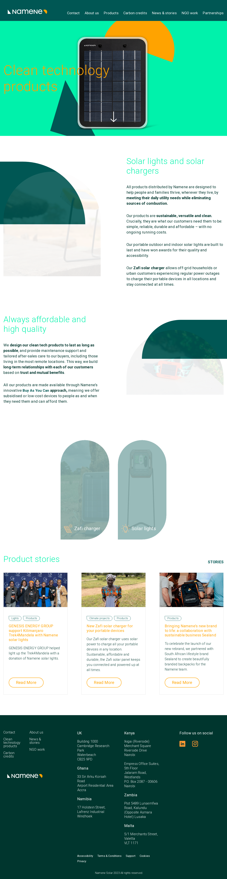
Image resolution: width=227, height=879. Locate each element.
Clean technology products (11, 740)
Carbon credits (135, 13)
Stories (216, 559)
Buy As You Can (36, 390)
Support (130, 853)
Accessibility (85, 853)
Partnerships (213, 13)
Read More (26, 680)
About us (92, 13)
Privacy (81, 858)
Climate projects (99, 615)
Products (111, 13)
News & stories (164, 13)
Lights (15, 615)
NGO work (190, 13)
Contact (73, 13)
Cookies (145, 853)
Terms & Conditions (109, 853)
